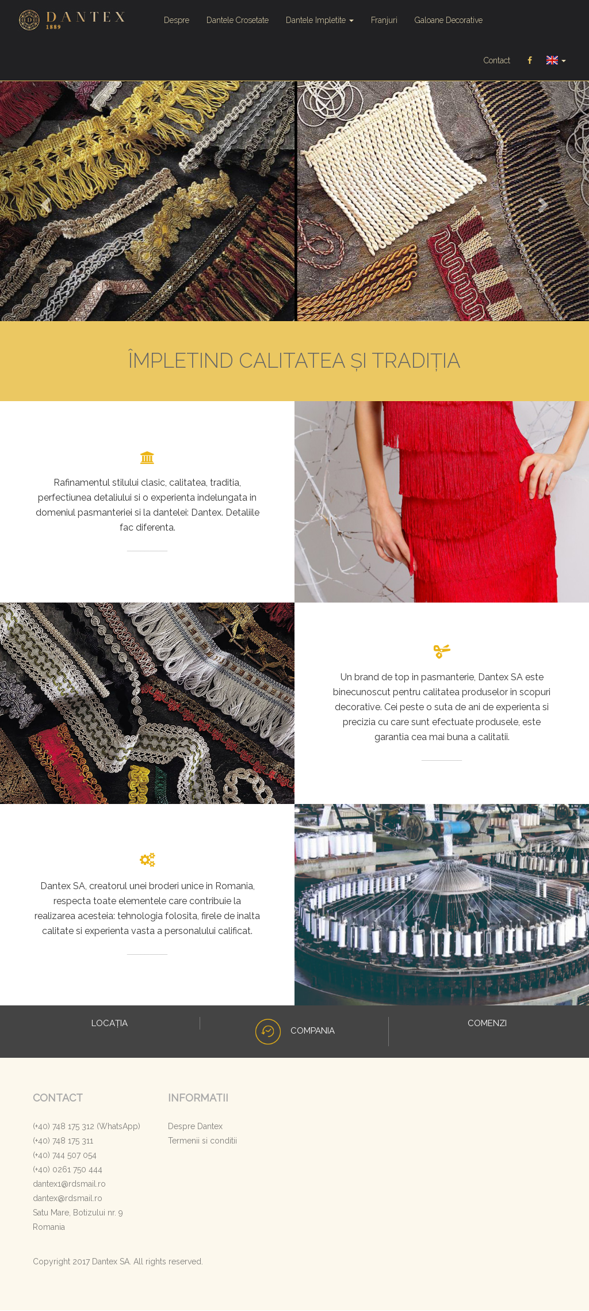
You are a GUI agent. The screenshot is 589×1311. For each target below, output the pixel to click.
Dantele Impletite (320, 20)
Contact (497, 60)
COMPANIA (294, 1031)
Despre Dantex (195, 1126)
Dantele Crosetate (237, 20)
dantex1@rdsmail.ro (69, 1184)
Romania (49, 1227)
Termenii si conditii (202, 1141)
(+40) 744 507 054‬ (65, 1155)
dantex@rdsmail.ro (67, 1198)
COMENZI (486, 1024)
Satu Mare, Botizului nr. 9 (78, 1213)
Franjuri (384, 20)
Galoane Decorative (449, 20)
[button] (44, 202)
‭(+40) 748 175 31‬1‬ (63, 1141)
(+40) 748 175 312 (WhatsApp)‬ (86, 1126)
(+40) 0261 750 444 (67, 1170)
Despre (176, 20)
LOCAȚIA (108, 1024)
